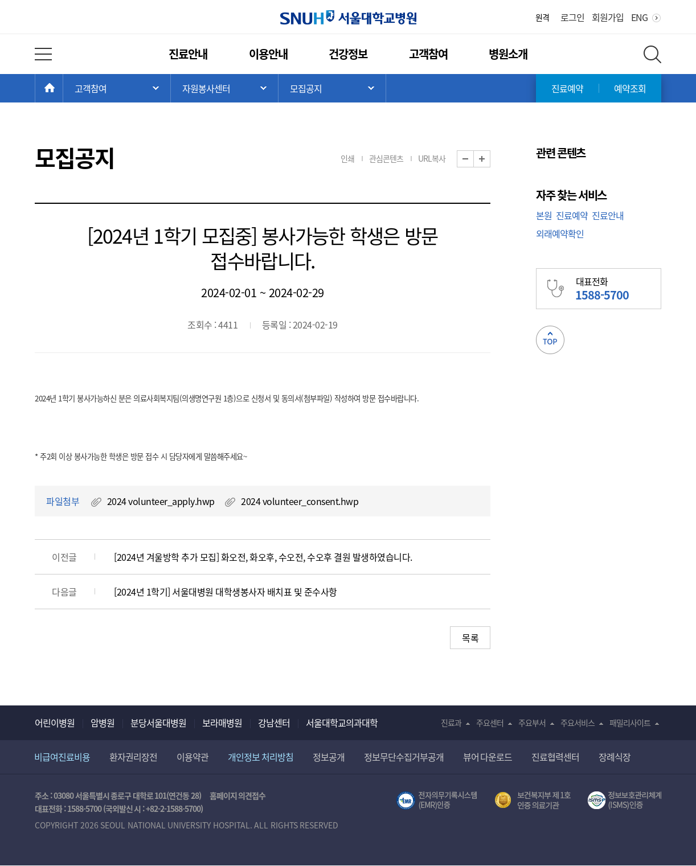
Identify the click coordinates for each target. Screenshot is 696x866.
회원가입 (608, 17)
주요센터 (489, 722)
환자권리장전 (133, 757)
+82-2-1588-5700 (173, 808)
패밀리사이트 (629, 722)
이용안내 (268, 54)
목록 (470, 638)
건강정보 (348, 54)
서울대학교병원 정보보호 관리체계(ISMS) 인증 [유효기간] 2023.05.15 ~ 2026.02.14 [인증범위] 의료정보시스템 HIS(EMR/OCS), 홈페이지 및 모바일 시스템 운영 (624, 800)
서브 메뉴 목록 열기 (224, 88)
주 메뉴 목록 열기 (116, 88)
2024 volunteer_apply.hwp (161, 501)
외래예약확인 (560, 233)
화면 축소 (473, 159)
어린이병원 (55, 722)
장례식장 (615, 757)
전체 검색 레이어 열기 (652, 54)
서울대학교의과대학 (342, 722)
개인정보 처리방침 (260, 757)
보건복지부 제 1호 (533, 800)
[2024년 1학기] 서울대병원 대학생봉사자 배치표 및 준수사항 (225, 591)
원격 (542, 17)
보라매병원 (222, 722)
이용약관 (192, 757)
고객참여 (428, 54)
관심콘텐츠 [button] (386, 158)
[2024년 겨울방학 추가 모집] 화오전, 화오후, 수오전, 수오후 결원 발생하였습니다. (263, 557)
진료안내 (188, 54)
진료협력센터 (555, 757)
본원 (544, 215)
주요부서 (532, 722)
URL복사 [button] (431, 158)
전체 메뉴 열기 (43, 54)
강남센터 (274, 722)
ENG (639, 17)
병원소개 (508, 54)
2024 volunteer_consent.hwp (299, 501)
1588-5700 (84, 808)
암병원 (102, 722)
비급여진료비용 (62, 757)
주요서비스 (577, 722)
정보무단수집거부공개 (404, 757)
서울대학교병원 (348, 17)
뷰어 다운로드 (488, 757)
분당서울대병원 (158, 722)
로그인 (572, 17)
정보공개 (329, 757)
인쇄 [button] (347, 158)
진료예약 (567, 88)
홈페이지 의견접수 (238, 795)
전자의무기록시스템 (437, 800)
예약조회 (630, 88)
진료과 (451, 722)
